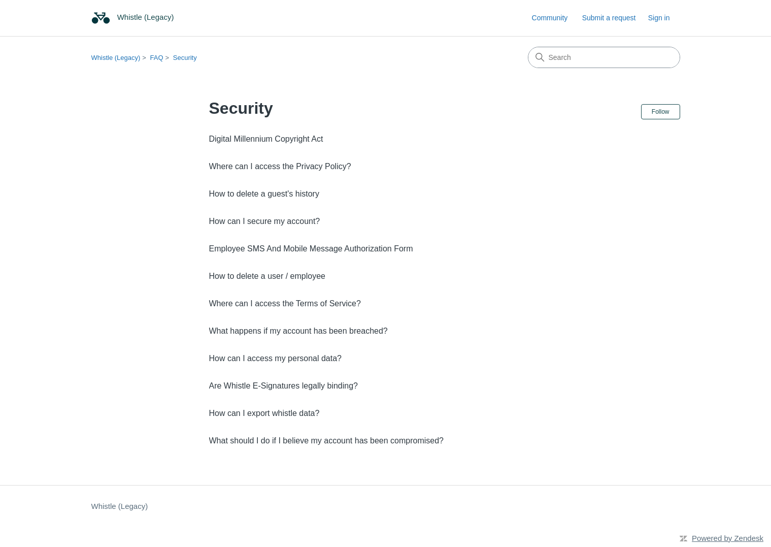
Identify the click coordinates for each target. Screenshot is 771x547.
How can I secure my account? (264, 221)
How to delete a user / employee (267, 276)
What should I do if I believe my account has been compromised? (326, 440)
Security (185, 57)
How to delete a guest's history (264, 193)
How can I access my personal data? (275, 358)
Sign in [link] (659, 18)
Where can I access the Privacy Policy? (280, 166)
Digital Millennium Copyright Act (266, 139)
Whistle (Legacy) (116, 57)
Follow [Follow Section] (660, 111)
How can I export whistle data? (264, 413)
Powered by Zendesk (727, 538)
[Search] (604, 57)
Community (550, 18)
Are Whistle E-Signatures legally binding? (283, 385)
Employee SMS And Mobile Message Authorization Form (311, 248)
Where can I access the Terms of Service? (285, 303)
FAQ (156, 57)
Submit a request (609, 18)
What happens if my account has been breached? (298, 331)
